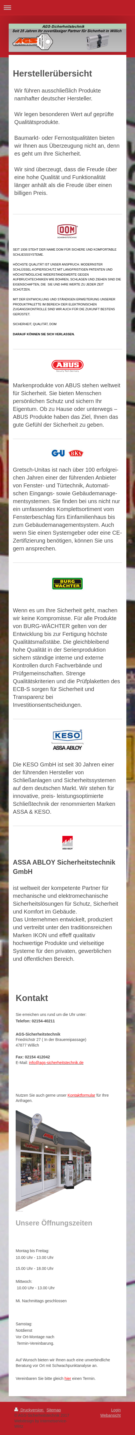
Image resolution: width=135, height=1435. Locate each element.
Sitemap (53, 1410)
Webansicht (110, 1415)
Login (116, 1410)
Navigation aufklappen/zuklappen (67, 7)
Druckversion (29, 1410)
